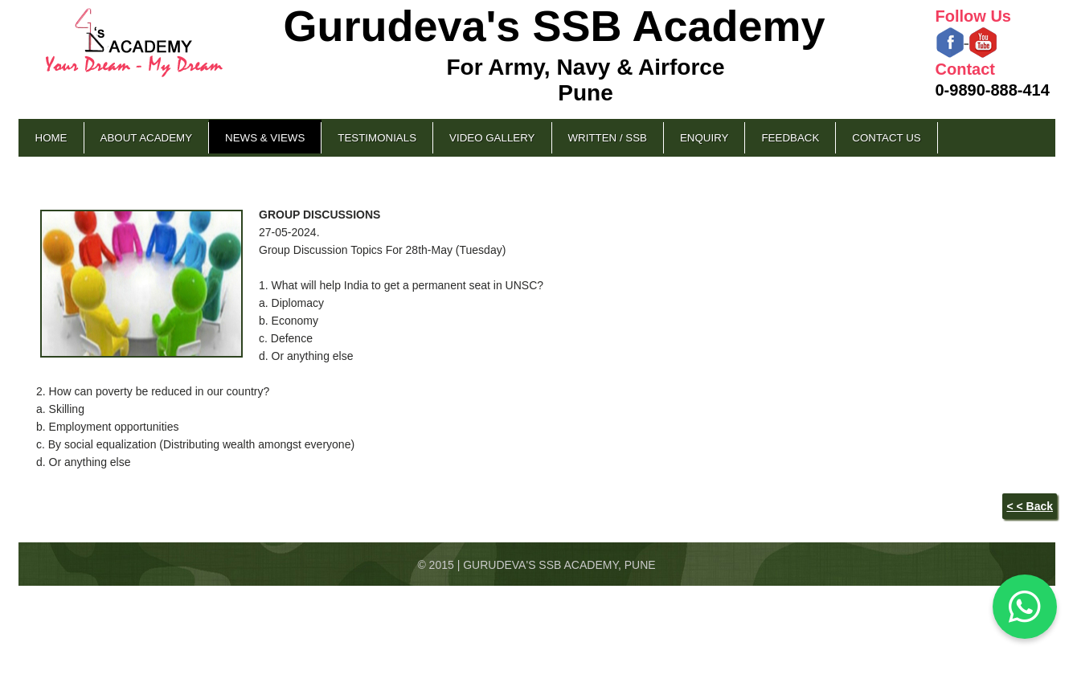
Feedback (790, 138)
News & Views (265, 138)
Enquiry (704, 138)
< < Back (1029, 506)
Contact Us (886, 138)
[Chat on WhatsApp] (1025, 607)
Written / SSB (607, 138)
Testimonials (377, 138)
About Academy (146, 138)
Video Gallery (491, 138)
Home (51, 138)
